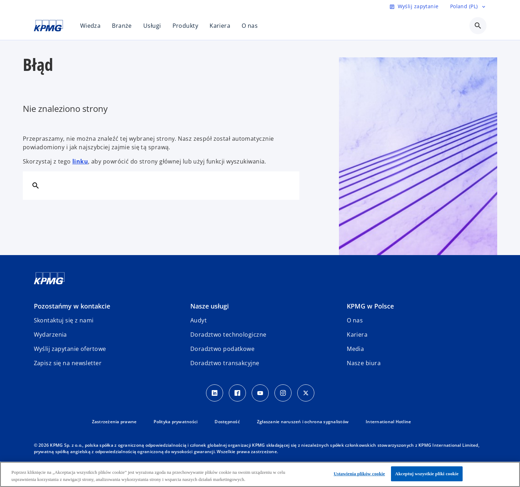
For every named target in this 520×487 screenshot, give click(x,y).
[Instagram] (283, 392)
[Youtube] (260, 392)
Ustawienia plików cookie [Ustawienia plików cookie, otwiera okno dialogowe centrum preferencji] (359, 473)
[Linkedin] (214, 392)
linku (80, 161)
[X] (305, 392)
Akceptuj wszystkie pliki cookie (426, 473)
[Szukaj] (35, 185)
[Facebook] (237, 392)
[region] (260, 474)
